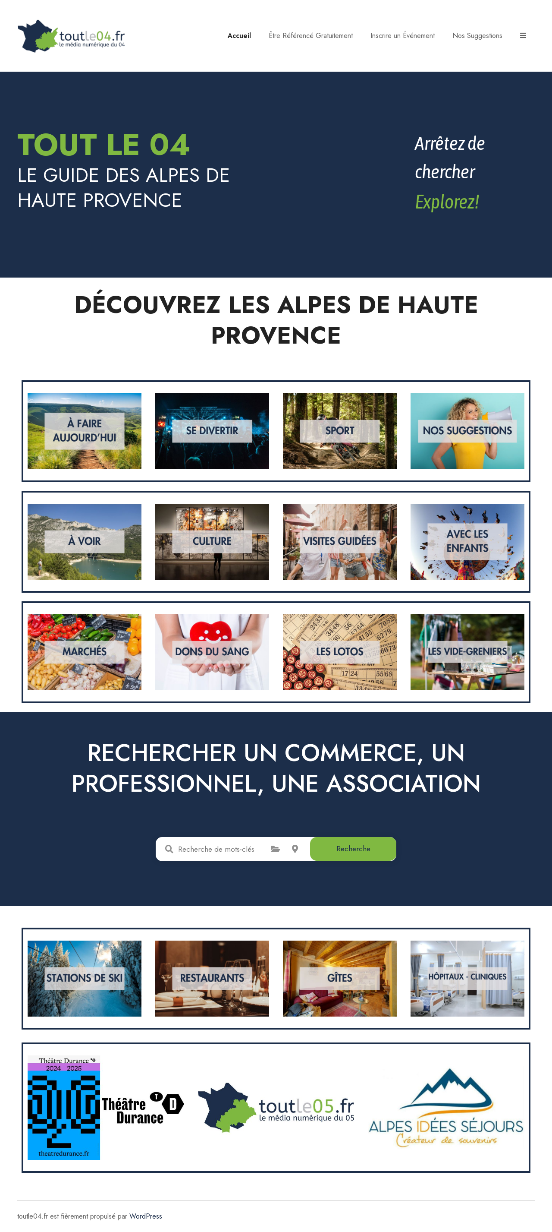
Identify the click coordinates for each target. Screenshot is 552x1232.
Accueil (239, 36)
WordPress (145, 1216)
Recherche (353, 848)
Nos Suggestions (477, 36)
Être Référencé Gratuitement (311, 36)
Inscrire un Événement (402, 36)
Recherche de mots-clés (169, 849)
